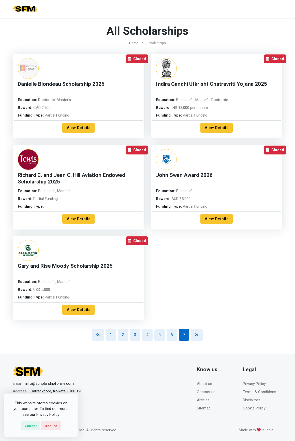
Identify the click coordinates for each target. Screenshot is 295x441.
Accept (30, 426)
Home (133, 43)
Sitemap (204, 408)
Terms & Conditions (259, 392)
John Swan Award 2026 (184, 175)
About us (204, 383)
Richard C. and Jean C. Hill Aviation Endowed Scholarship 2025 (71, 178)
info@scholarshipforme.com (49, 383)
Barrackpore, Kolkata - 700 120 (56, 391)
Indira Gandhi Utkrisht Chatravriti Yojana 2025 (211, 84)
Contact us (206, 392)
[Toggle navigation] (276, 9)
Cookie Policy (254, 408)
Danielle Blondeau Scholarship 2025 (61, 84)
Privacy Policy (254, 383)
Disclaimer (251, 400)
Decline (51, 426)
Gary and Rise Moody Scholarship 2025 (65, 266)
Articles (203, 400)
